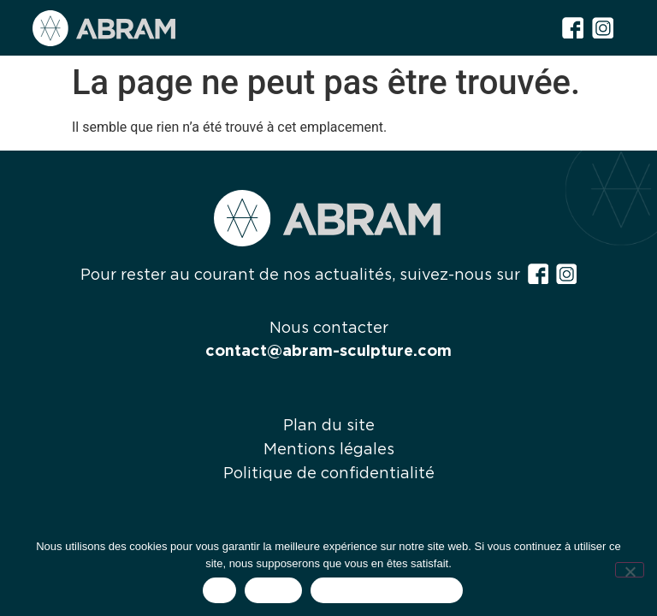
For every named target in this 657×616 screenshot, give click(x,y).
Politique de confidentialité (329, 474)
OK (219, 590)
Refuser (273, 590)
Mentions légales (328, 450)
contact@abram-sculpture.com (328, 351)
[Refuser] (629, 570)
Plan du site (329, 426)
